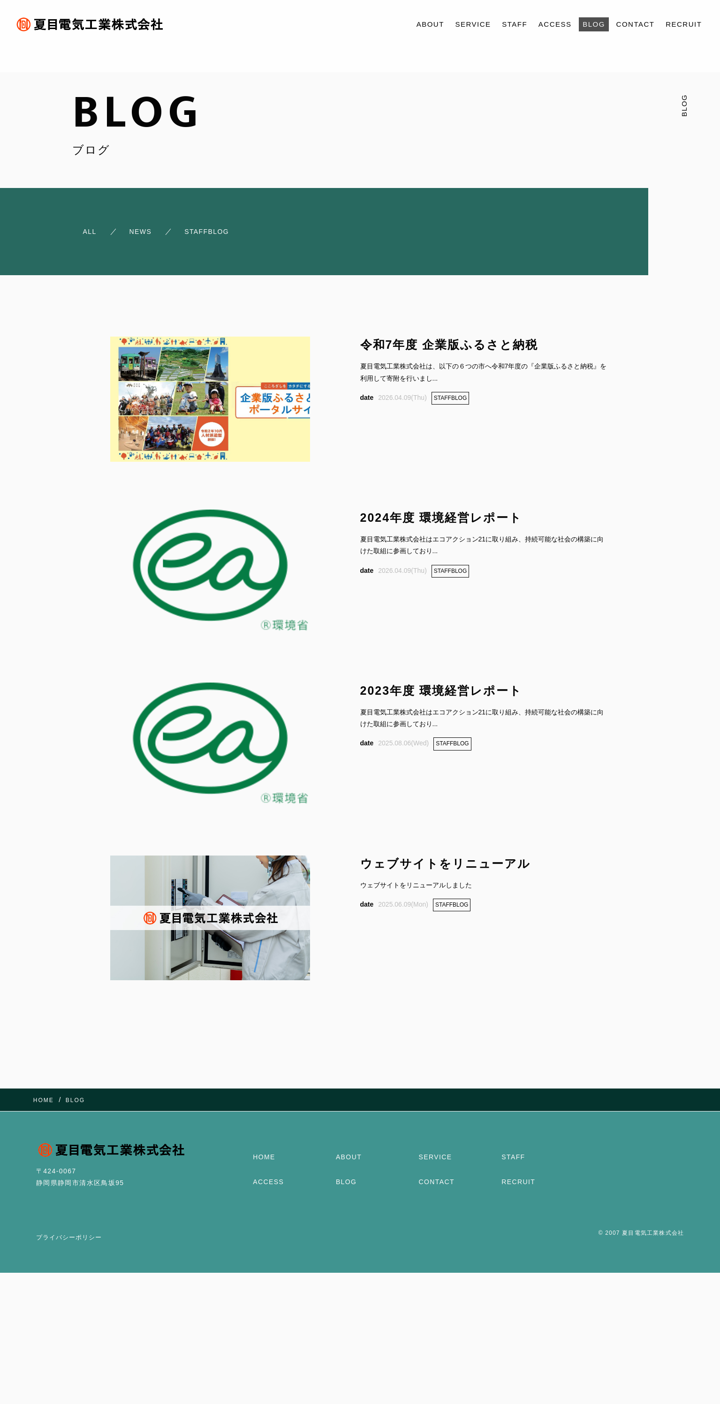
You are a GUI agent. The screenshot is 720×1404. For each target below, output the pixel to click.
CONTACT (635, 24)
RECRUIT (684, 24)
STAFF (514, 24)
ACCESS (555, 24)
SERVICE (473, 24)
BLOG (594, 24)
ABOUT (430, 24)
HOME (264, 1156)
